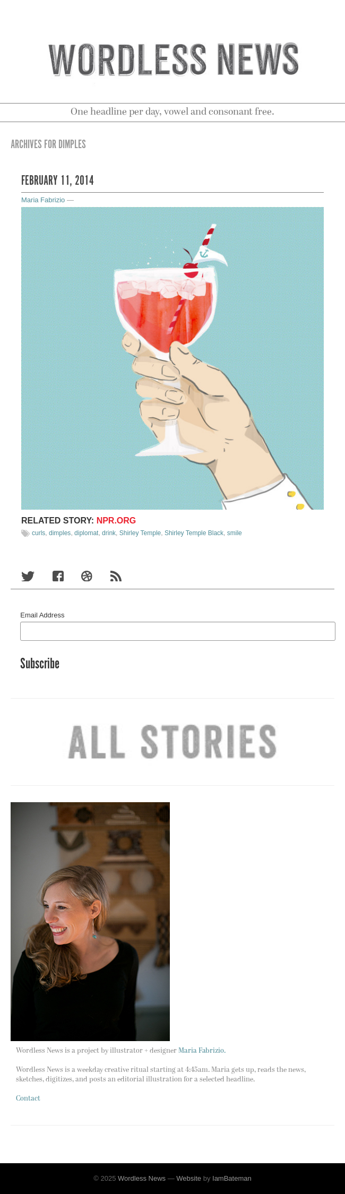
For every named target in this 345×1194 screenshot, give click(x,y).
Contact (28, 1099)
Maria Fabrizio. (202, 1051)
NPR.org (116, 520)
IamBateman (232, 1178)
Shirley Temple (140, 533)
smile (234, 533)
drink (109, 533)
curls (38, 533)
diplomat (86, 533)
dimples (60, 533)
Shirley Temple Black (194, 533)
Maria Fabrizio (43, 200)
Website (188, 1178)
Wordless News (142, 1178)
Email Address (42, 615)
